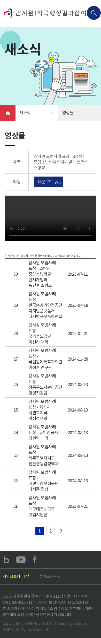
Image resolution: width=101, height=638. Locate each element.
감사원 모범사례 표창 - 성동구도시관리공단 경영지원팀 (45, 384)
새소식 (25, 113)
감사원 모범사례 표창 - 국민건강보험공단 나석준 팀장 (43, 481)
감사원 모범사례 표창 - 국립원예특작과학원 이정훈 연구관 (45, 359)
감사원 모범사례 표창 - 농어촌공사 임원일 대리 (43, 432)
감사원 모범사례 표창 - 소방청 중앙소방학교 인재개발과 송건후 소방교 (42, 274)
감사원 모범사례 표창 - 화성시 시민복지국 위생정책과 (42, 410)
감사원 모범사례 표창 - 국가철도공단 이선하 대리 (42, 333)
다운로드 (45, 182)
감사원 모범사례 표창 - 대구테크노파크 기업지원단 (42, 506)
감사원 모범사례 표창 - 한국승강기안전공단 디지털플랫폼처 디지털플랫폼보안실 (45, 305)
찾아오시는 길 (50, 576)
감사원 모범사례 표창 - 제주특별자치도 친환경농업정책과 (43, 455)
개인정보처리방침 (16, 576)
